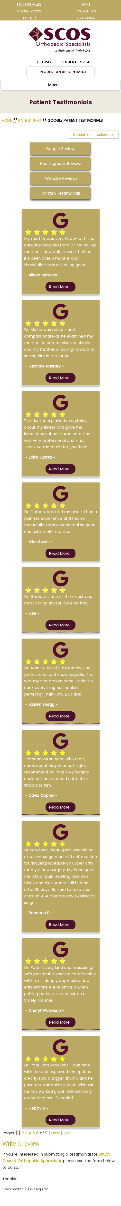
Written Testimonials (61, 193)
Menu (59, 85)
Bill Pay (44, 62)
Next (55, 1133)
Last (67, 1133)
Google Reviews (61, 148)
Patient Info (29, 120)
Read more (59, 287)
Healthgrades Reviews (61, 163)
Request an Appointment (63, 71)
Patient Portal (76, 62)
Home (7, 120)
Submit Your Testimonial (93, 134)
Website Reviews (61, 178)
